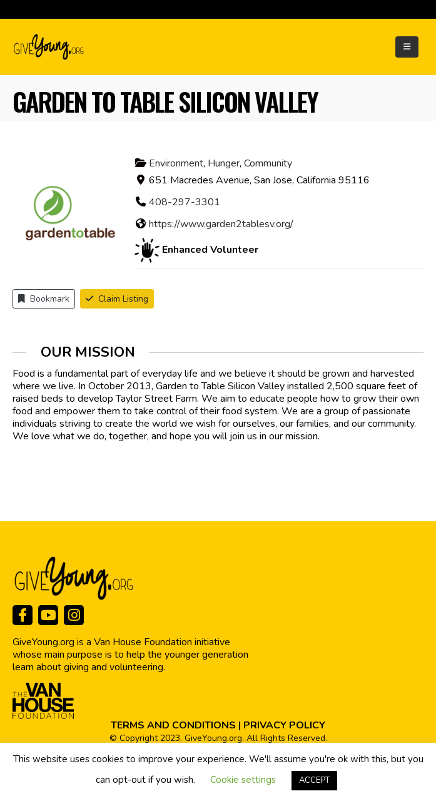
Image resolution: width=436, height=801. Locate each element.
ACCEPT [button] (314, 780)
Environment (176, 163)
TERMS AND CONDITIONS (173, 725)
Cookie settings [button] (243, 779)
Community (268, 163)
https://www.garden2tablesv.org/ (221, 224)
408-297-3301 (184, 202)
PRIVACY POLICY (284, 725)
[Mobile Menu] (406, 47)
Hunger (224, 163)
